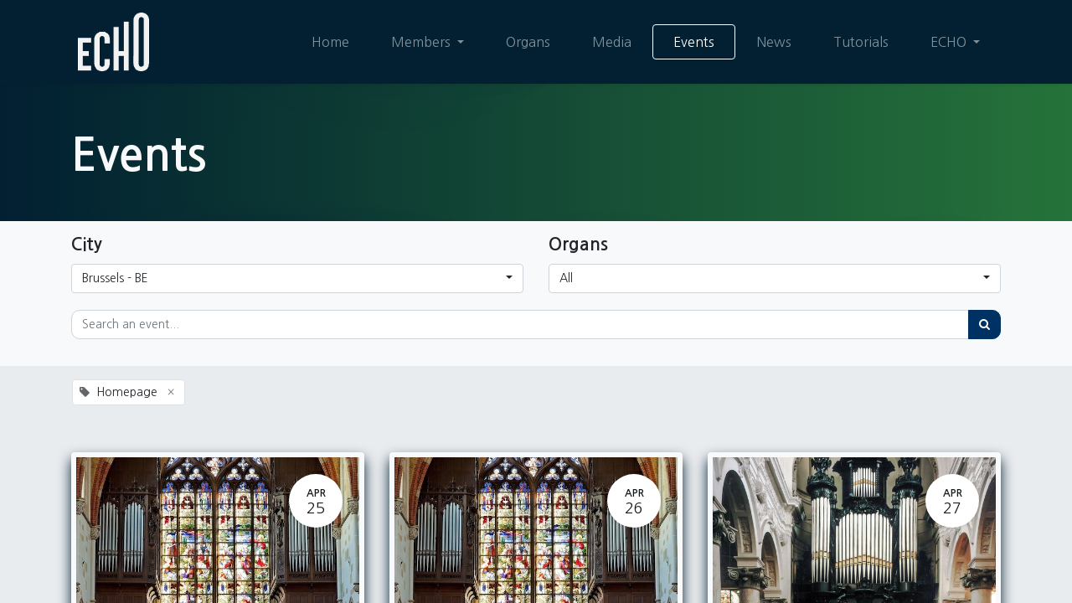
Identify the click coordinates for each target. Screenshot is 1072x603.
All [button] (566, 278)
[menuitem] (330, 41)
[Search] (984, 324)
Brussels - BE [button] (115, 278)
